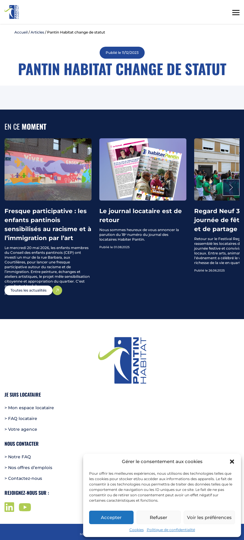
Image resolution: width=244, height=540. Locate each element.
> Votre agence (21, 429)
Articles (37, 32)
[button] (232, 462)
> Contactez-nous (23, 478)
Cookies (136, 529)
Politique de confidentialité (171, 529)
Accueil (21, 32)
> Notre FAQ (18, 456)
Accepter (111, 517)
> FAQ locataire (21, 418)
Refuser (158, 517)
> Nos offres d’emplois (28, 467)
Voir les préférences (209, 517)
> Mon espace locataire (29, 407)
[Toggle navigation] (235, 12)
